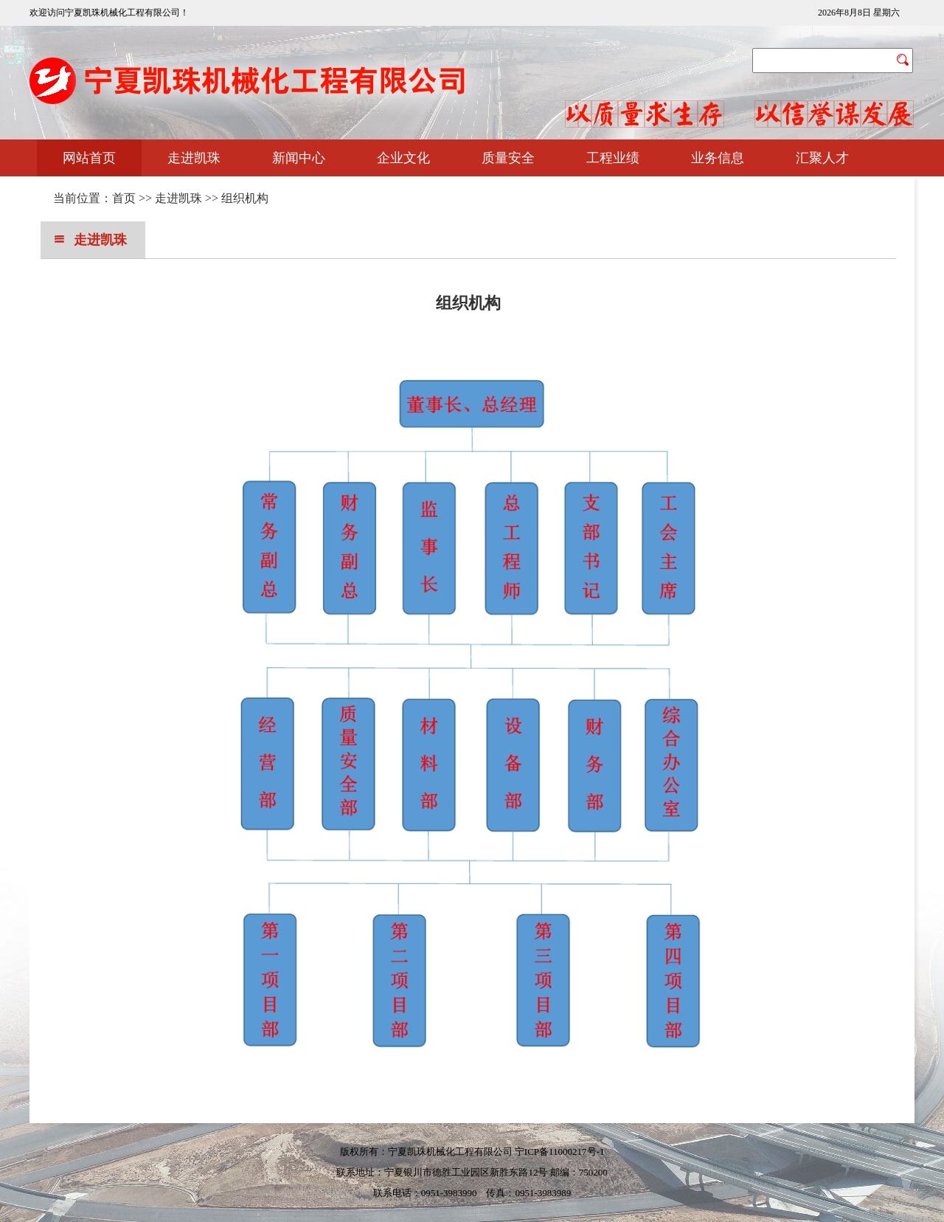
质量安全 (508, 158)
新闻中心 (298, 158)
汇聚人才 (822, 158)
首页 (124, 198)
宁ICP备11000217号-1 (560, 1151)
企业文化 (403, 158)
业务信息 (717, 158)
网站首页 (89, 158)
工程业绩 (612, 158)
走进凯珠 (194, 158)
